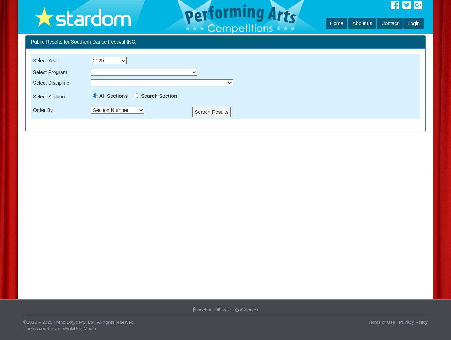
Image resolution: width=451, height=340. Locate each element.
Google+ (247, 309)
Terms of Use (381, 322)
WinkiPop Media (79, 328)
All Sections (113, 96)
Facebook (203, 309)
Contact (389, 23)
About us (362, 23)
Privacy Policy (413, 322)
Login (414, 23)
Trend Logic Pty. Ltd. (75, 322)
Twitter (225, 309)
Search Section (159, 96)
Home (336, 23)
